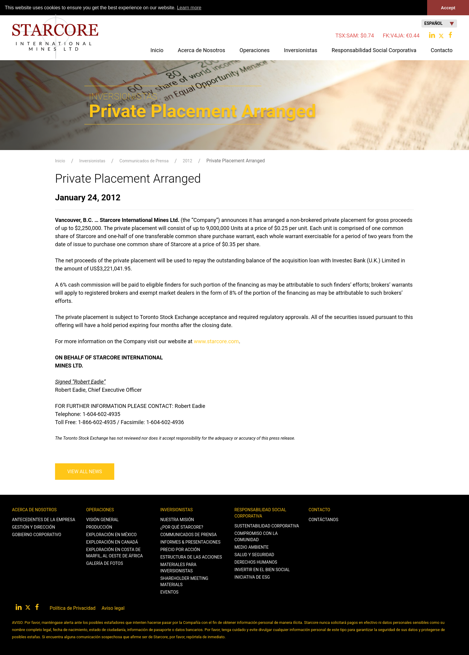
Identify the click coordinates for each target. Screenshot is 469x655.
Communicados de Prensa (143, 160)
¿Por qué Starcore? (181, 526)
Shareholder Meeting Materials (184, 581)
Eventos (169, 591)
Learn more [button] (189, 7)
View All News (84, 471)
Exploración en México (111, 534)
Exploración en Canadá (112, 541)
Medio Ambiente (251, 546)
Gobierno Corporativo (36, 534)
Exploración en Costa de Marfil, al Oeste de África (114, 552)
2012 (187, 160)
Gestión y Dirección (33, 526)
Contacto (319, 509)
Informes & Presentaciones (190, 541)
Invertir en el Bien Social (262, 569)
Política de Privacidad (72, 608)
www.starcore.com (216, 341)
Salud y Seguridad (254, 554)
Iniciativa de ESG (252, 576)
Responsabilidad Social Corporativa (260, 512)
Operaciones (100, 509)
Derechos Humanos (255, 561)
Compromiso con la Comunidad (256, 536)
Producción (99, 526)
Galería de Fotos (104, 563)
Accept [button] (448, 7)
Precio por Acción (180, 549)
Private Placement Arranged (235, 161)
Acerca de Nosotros (34, 509)
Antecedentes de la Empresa (43, 519)
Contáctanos (323, 519)
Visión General (102, 519)
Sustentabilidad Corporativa (266, 525)
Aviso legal (112, 608)
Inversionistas (92, 160)
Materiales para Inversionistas (178, 567)
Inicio (156, 50)
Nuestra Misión (177, 519)
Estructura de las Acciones (191, 556)
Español (439, 23)
